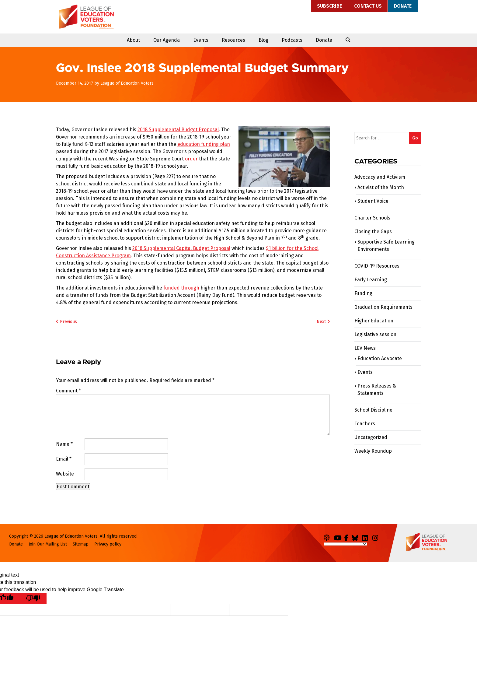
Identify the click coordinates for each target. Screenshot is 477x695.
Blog (263, 40)
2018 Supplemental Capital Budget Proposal (181, 248)
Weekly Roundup (373, 451)
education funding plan (203, 144)
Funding (363, 293)
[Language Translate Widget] (345, 544)
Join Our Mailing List (48, 544)
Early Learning (370, 280)
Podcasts (292, 40)
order (191, 159)
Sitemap (81, 544)
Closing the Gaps (373, 231)
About (133, 40)
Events (200, 40)
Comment (68, 391)
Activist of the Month (380, 187)
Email (63, 459)
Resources (233, 40)
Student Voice (372, 201)
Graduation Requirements (383, 307)
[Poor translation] (33, 598)
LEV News (365, 348)
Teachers (364, 423)
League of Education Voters (86, 17)
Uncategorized (370, 437)
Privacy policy (107, 544)
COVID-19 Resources (376, 266)
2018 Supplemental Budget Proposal (178, 129)
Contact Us (368, 6)
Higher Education (373, 321)
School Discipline (373, 410)
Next (323, 321)
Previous (66, 321)
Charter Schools (372, 218)
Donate (403, 6)
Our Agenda (166, 40)
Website (65, 474)
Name (64, 444)
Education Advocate (379, 358)
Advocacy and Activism (379, 177)
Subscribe (329, 6)
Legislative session (375, 334)
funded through (181, 288)
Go (415, 138)
